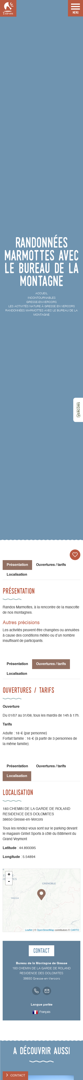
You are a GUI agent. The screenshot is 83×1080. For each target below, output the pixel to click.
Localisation (17, 575)
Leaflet (28, 930)
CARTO (75, 930)
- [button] (8, 881)
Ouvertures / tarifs (51, 565)
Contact (17, 1075)
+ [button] (9, 875)
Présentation (17, 664)
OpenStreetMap (45, 930)
